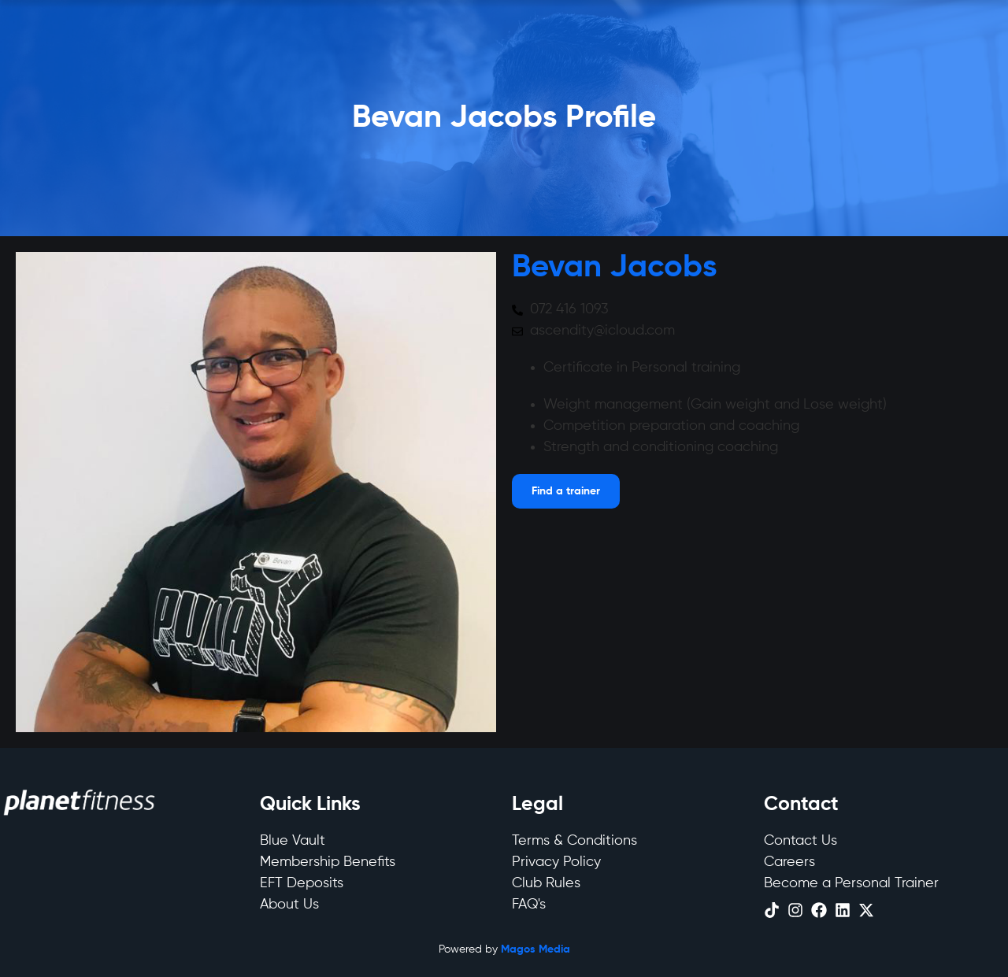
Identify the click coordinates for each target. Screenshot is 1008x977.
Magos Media (535, 949)
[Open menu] (566, 491)
